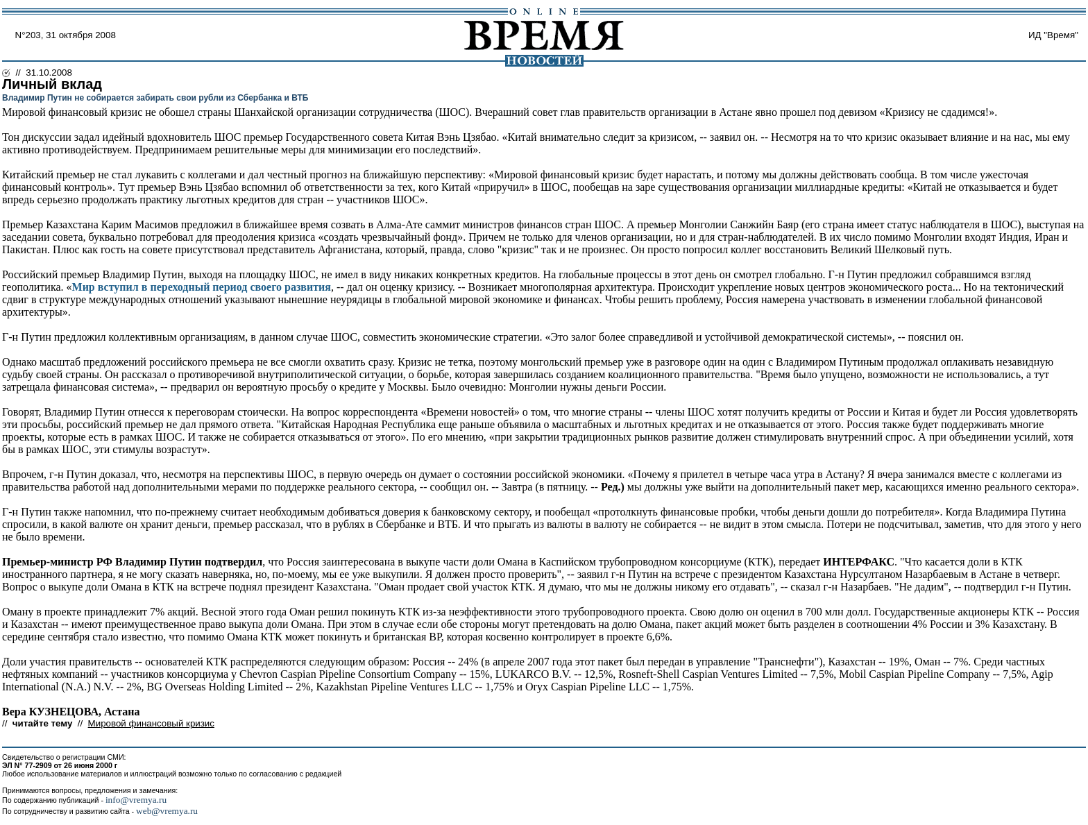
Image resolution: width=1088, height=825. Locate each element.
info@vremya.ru (136, 799)
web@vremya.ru (167, 811)
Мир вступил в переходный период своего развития (201, 287)
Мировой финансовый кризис (151, 723)
